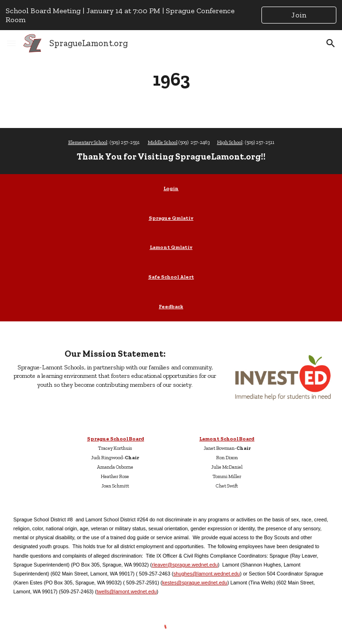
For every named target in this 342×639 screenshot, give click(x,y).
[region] (171, 15)
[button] (11, 43)
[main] (170, 79)
